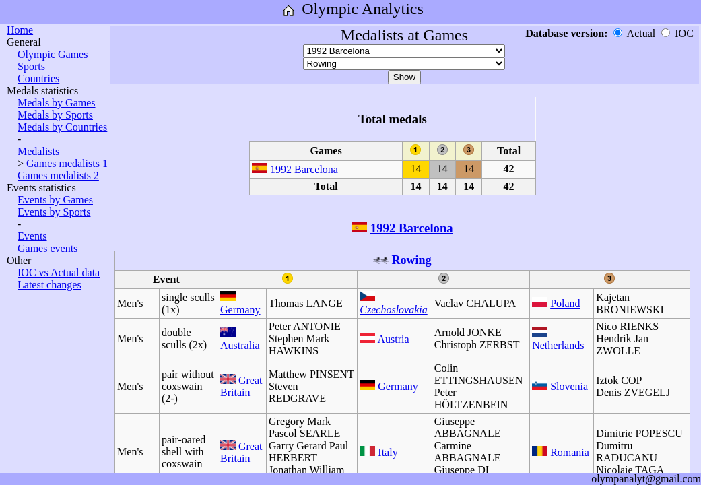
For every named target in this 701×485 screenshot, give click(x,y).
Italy (387, 452)
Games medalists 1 (67, 163)
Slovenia (569, 386)
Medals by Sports (55, 115)
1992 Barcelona (304, 169)
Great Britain (241, 386)
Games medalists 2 (58, 175)
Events (32, 236)
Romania (569, 452)
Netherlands (558, 345)
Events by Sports (54, 212)
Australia (240, 345)
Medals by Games (57, 102)
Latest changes (49, 284)
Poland (565, 303)
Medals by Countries (62, 127)
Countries (38, 78)
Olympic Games (53, 54)
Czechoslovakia (393, 309)
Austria (393, 339)
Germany (240, 309)
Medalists (38, 151)
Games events (47, 248)
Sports (31, 66)
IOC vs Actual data (59, 272)
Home (20, 30)
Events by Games (55, 199)
